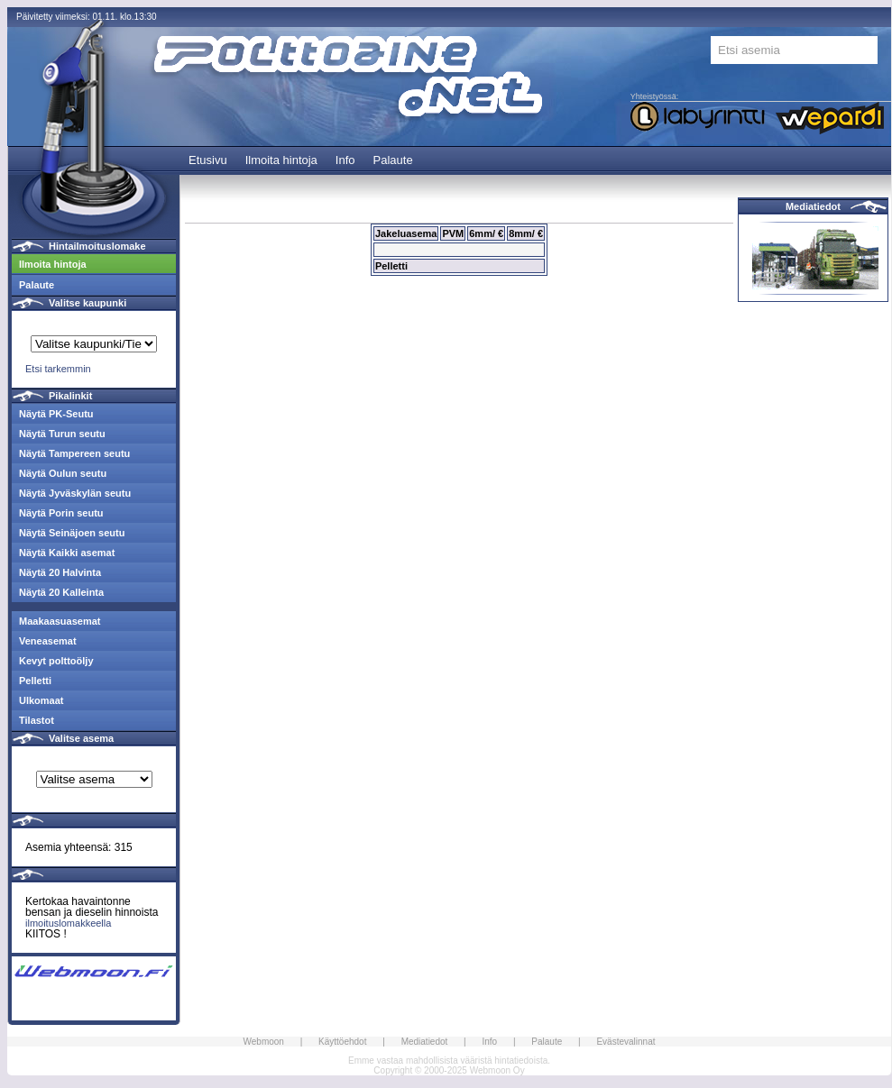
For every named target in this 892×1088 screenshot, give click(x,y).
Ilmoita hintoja (281, 160)
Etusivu (208, 160)
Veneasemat (48, 640)
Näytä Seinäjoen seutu (71, 532)
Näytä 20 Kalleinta (61, 592)
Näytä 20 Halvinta (60, 572)
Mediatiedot (813, 206)
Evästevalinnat (625, 1042)
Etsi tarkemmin (58, 368)
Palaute (393, 160)
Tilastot (36, 720)
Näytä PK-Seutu (56, 413)
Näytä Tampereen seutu (74, 453)
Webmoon (264, 1042)
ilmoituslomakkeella (68, 923)
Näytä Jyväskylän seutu (75, 493)
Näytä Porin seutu (61, 512)
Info (345, 160)
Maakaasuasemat (60, 621)
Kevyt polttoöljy (56, 660)
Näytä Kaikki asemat (67, 552)
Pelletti (35, 680)
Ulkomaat (41, 700)
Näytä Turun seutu (62, 433)
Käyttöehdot (342, 1042)
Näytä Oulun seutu (62, 473)
